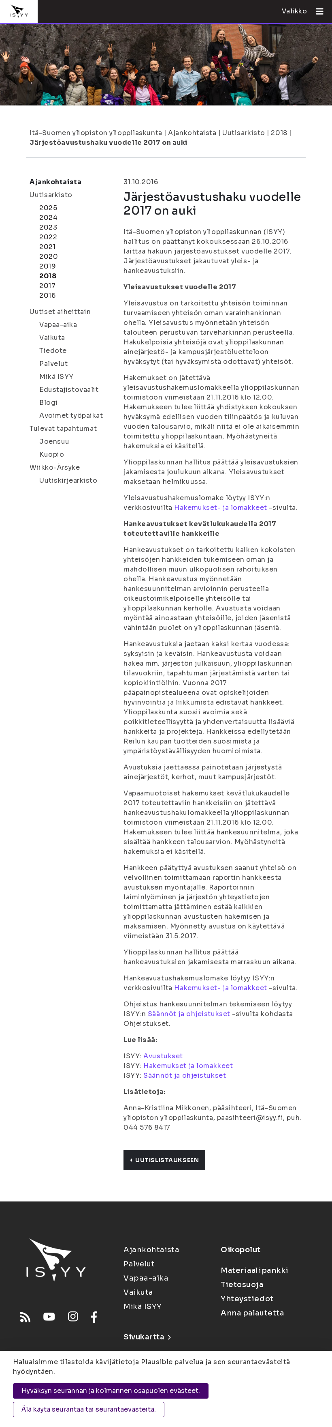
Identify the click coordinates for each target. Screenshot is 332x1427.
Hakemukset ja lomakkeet (188, 1066)
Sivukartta (146, 1336)
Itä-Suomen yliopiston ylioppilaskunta (96, 133)
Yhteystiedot (247, 1298)
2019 (47, 266)
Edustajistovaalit (69, 389)
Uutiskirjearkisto (68, 480)
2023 (48, 227)
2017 (47, 286)
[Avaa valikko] (316, 11)
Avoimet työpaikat (71, 415)
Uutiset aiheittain (60, 311)
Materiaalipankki (255, 1270)
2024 (48, 217)
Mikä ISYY (56, 376)
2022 (48, 237)
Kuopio (51, 454)
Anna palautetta (252, 1313)
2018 (279, 133)
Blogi (48, 402)
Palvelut (53, 363)
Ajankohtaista (192, 133)
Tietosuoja (242, 1284)
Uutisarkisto (243, 133)
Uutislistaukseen (164, 1160)
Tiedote (53, 350)
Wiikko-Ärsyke (55, 467)
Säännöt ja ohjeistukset (189, 1014)
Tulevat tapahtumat (63, 428)
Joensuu (54, 441)
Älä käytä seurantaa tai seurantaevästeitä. (88, 1409)
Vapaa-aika (58, 324)
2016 (47, 295)
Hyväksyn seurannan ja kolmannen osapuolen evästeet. (110, 1390)
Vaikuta (52, 337)
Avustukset (163, 1056)
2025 (48, 208)
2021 (47, 247)
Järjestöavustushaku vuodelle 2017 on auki (108, 142)
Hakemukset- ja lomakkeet (220, 507)
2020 (48, 256)
